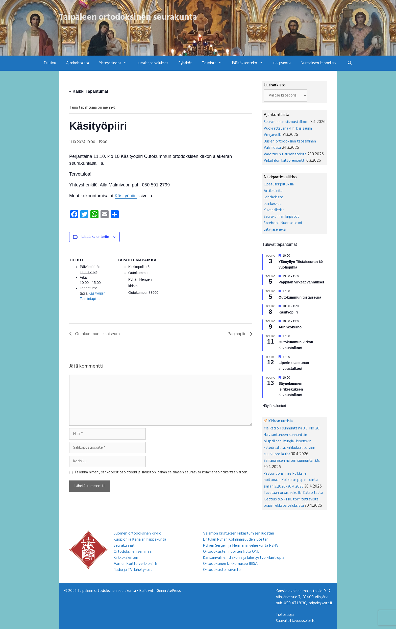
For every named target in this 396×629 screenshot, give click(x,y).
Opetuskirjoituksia (279, 184)
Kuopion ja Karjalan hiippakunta (140, 539)
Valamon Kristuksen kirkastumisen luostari (238, 533)
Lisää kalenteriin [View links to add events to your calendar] (95, 237)
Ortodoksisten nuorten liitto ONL (231, 551)
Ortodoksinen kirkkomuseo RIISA (230, 564)
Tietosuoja (285, 615)
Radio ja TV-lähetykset (133, 570)
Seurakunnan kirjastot (281, 217)
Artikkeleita (273, 191)
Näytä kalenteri (274, 406)
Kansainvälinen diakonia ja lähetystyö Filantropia (243, 557)
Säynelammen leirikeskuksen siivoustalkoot (291, 389)
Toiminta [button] (214, 63)
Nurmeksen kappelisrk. (319, 63)
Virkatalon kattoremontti (284, 161)
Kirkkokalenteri (126, 557)
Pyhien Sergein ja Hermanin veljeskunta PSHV (241, 545)
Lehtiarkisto (273, 197)
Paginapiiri (237, 334)
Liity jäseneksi (275, 230)
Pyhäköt (185, 63)
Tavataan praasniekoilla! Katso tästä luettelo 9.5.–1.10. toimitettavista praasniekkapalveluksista (293, 499)
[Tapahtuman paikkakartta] (192, 285)
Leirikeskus (272, 204)
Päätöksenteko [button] (250, 63)
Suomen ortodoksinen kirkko (137, 533)
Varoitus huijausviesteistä (285, 154)
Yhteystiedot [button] (115, 63)
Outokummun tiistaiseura (97, 334)
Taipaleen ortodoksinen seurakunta (128, 17)
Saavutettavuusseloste (295, 621)
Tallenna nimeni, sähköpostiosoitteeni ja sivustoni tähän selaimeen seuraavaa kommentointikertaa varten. (161, 472)
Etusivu (50, 63)
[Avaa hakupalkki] (349, 63)
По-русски (282, 63)
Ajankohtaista (77, 63)
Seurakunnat (124, 545)
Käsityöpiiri (126, 195)
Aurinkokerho (290, 327)
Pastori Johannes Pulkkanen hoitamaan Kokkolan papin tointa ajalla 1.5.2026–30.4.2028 (291, 480)
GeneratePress (169, 591)
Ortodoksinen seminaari (134, 551)
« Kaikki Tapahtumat (88, 91)
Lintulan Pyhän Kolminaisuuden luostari (235, 539)
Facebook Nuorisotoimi (283, 223)
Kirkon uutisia (280, 421)
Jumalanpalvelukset (152, 63)
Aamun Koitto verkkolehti (135, 564)
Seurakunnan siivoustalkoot (286, 122)
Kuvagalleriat (274, 210)
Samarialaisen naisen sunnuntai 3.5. (292, 461)
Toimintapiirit (90, 299)
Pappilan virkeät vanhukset (301, 282)
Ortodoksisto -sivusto (222, 570)
